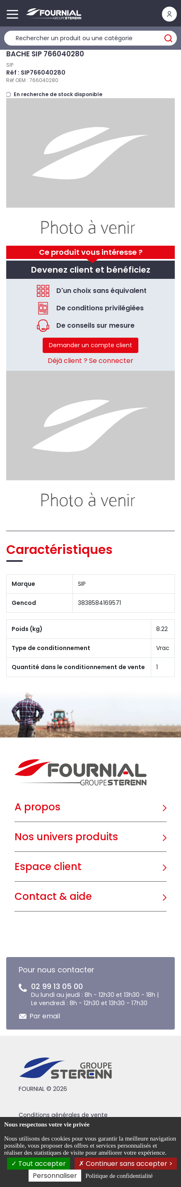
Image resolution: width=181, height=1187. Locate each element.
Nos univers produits (66, 837)
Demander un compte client (90, 345)
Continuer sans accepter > (126, 1163)
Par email (44, 1016)
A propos (37, 807)
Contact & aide (53, 896)
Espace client (48, 866)
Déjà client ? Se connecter (90, 360)
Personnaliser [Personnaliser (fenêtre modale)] (55, 1175)
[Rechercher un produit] (90, 38)
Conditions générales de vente (63, 1115)
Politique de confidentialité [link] (118, 1175)
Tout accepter (38, 1163)
